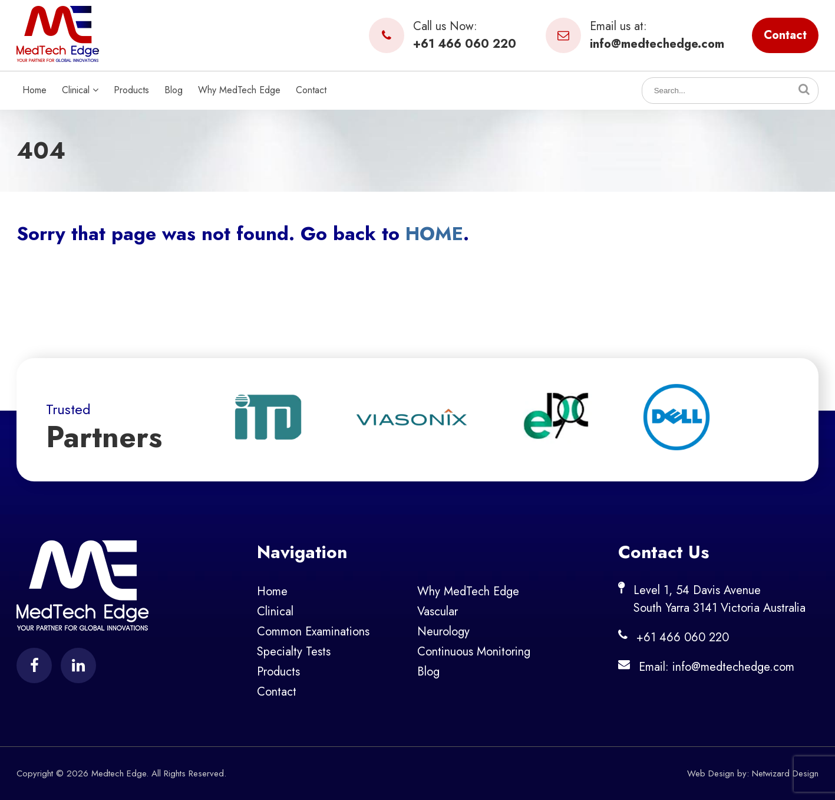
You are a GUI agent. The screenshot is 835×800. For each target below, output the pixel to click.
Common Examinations (313, 631)
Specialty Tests (294, 651)
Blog (173, 90)
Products (131, 90)
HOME (434, 233)
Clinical (80, 90)
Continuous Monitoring (473, 651)
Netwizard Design (785, 773)
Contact (785, 35)
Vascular (437, 611)
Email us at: (635, 35)
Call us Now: (442, 35)
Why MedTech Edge (239, 90)
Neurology (443, 631)
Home (34, 90)
